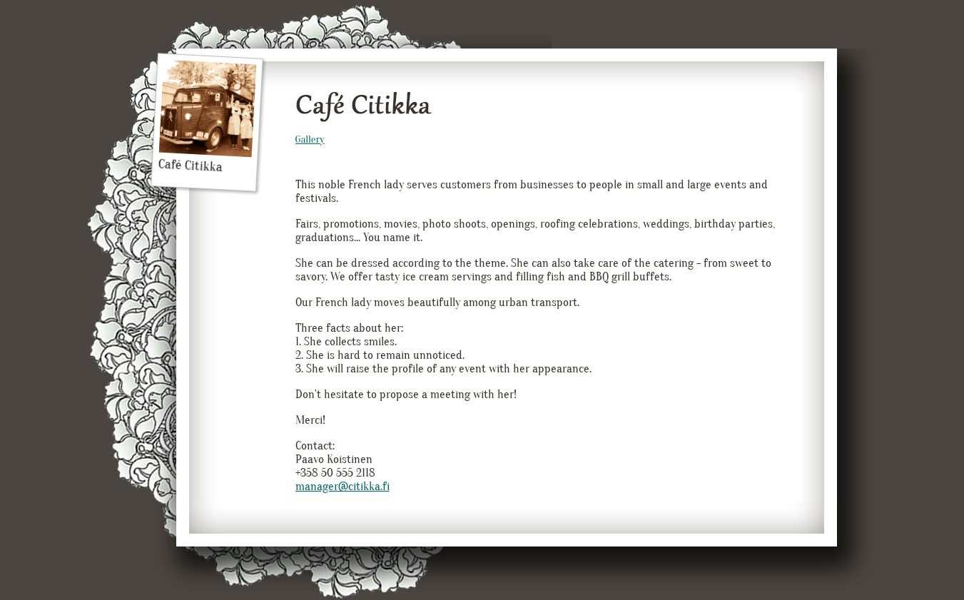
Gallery (310, 139)
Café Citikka (207, 117)
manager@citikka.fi (342, 486)
